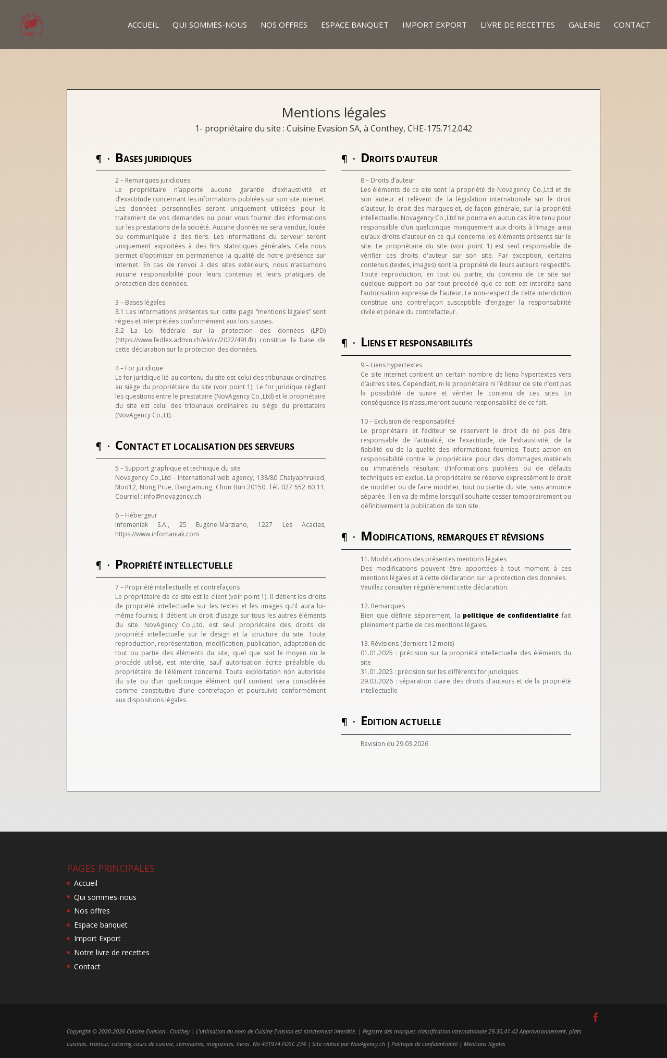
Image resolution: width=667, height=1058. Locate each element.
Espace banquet (355, 25)
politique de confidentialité (511, 615)
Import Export (434, 25)
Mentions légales (484, 1044)
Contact (632, 25)
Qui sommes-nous (209, 25)
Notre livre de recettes (112, 952)
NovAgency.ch (368, 1044)
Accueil (143, 25)
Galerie (584, 25)
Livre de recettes (517, 25)
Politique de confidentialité (424, 1044)
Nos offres (284, 25)
